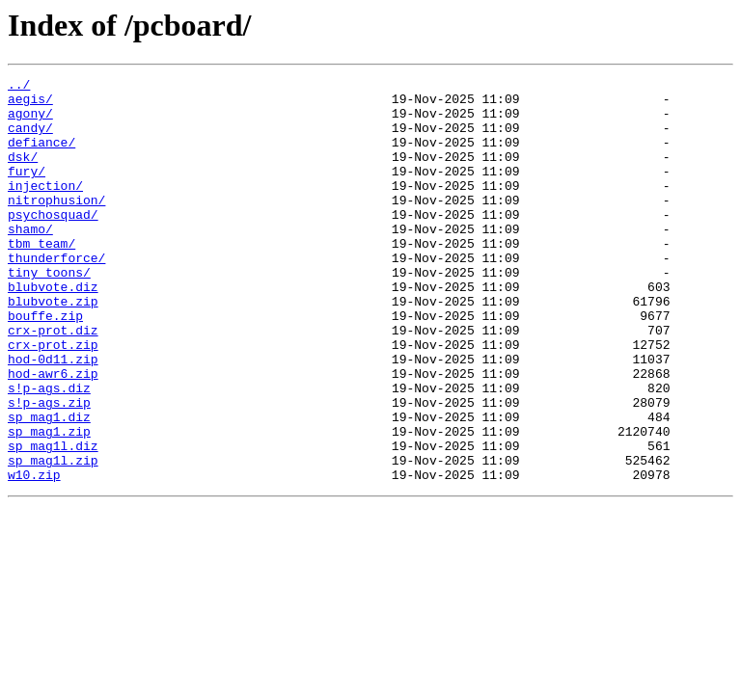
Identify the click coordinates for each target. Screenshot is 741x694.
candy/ (30, 138)
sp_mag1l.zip (53, 538)
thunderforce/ (56, 295)
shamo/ (30, 260)
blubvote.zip (53, 347)
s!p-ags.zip (49, 468)
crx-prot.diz (53, 381)
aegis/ (30, 104)
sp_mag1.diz (49, 485)
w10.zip (34, 555)
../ (19, 86)
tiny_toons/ (49, 312)
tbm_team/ (41, 277)
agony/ (30, 121)
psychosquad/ (53, 243)
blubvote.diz (53, 329)
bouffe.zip (45, 364)
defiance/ (41, 156)
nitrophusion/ (56, 225)
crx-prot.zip (53, 399)
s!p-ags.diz (49, 451)
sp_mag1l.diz (53, 520)
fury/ (26, 191)
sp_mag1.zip (49, 503)
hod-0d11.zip (53, 416)
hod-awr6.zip (53, 433)
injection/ (45, 208)
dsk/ (23, 173)
